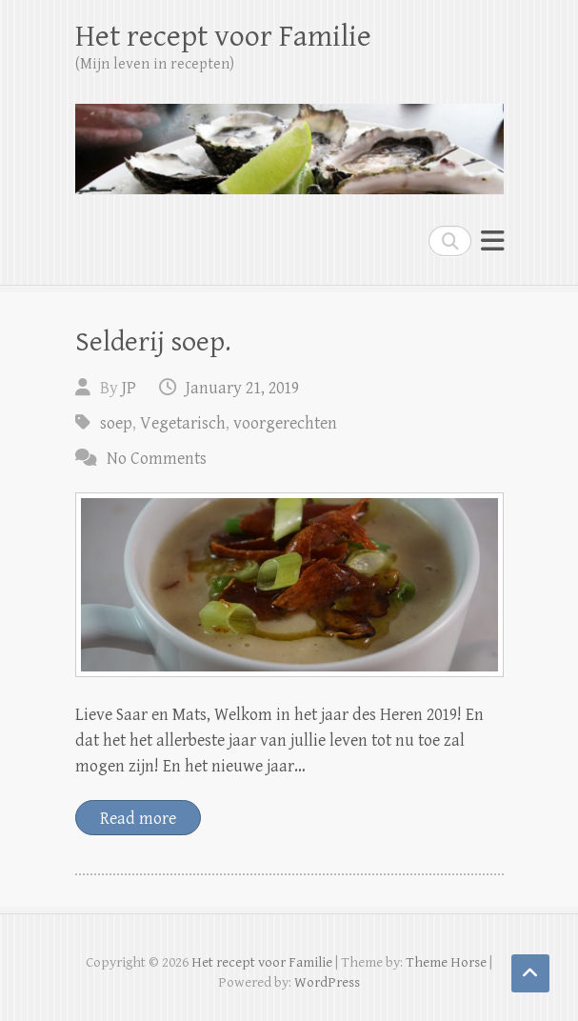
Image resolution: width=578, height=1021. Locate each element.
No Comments (157, 459)
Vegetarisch (183, 423)
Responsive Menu (492, 240)
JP (129, 388)
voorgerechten (285, 423)
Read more (138, 819)
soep (116, 423)
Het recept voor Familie (223, 36)
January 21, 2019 (242, 388)
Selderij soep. (152, 342)
